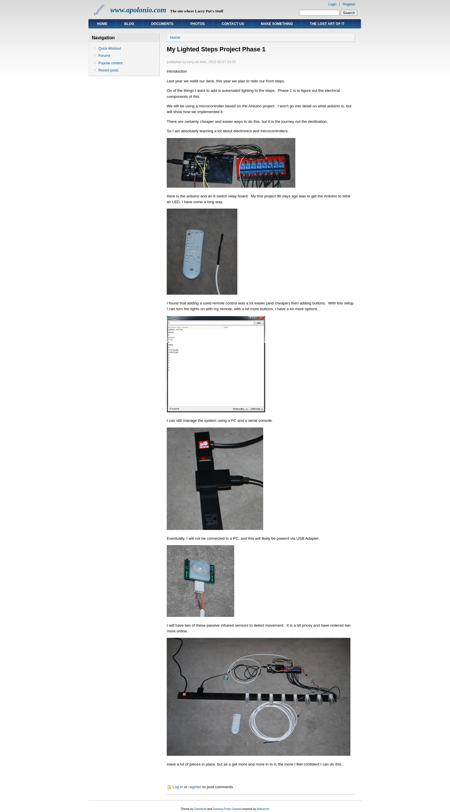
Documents (162, 24)
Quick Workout (109, 48)
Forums (104, 56)
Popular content (110, 63)
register (195, 787)
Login (332, 4)
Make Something (277, 24)
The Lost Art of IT (327, 24)
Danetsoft (200, 809)
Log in (177, 787)
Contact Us (233, 24)
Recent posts (108, 70)
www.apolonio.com (138, 10)
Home (102, 24)
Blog (129, 24)
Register (349, 4)
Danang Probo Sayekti (227, 809)
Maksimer (263, 809)
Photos (197, 24)
